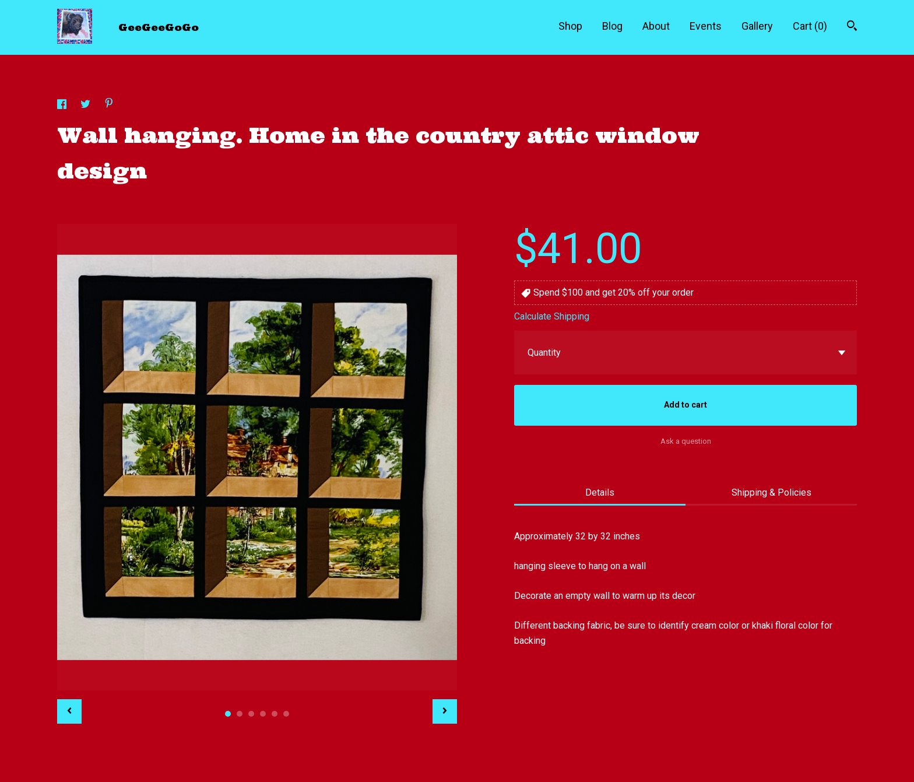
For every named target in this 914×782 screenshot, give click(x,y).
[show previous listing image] (69, 711)
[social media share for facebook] (63, 105)
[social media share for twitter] (86, 105)
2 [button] (239, 714)
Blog (612, 26)
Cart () (810, 26)
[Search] (852, 27)
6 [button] (286, 714)
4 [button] (263, 714)
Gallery (757, 26)
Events (706, 26)
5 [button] (274, 714)
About (656, 26)
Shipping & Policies (771, 492)
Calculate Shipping (551, 316)
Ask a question (685, 441)
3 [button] (251, 714)
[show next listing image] (445, 711)
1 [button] (228, 714)
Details (599, 492)
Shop (570, 26)
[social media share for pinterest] (109, 104)
